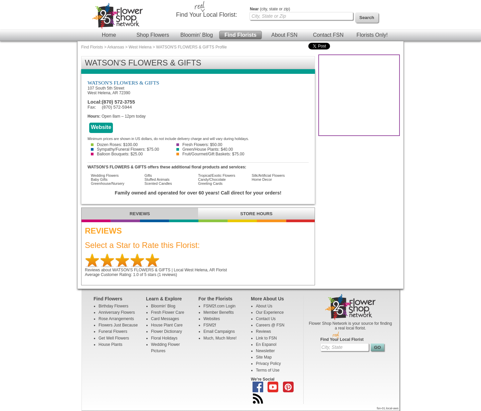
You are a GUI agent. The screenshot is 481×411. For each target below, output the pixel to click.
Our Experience (270, 312)
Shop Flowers (152, 35)
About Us (264, 306)
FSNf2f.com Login (219, 306)
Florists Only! (371, 35)
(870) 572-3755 (118, 102)
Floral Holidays (164, 338)
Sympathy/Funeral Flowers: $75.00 (125, 149)
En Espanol (266, 344)
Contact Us (266, 318)
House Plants (110, 344)
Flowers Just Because (118, 325)
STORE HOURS (256, 213)
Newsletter (265, 351)
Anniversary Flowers (117, 312)
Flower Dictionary (166, 331)
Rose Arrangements (116, 318)
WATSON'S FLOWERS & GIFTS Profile (191, 47)
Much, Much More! (219, 338)
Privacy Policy (268, 363)
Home (109, 35)
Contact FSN (328, 35)
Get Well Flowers (114, 338)
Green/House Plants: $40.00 (204, 149)
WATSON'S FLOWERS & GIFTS (123, 83)
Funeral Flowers (113, 331)
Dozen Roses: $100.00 (114, 144)
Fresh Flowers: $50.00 (199, 144)
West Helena (140, 47)
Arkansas (115, 47)
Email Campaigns (219, 331)
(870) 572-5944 (117, 107)
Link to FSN (266, 338)
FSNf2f (209, 325)
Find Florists (240, 35)
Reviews (263, 331)
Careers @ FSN (270, 325)
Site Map (264, 357)
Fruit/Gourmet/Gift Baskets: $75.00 (210, 154)
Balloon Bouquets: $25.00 (117, 154)
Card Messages (165, 318)
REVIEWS (140, 213)
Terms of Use (268, 370)
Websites (211, 318)
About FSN (284, 35)
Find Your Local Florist (342, 339)
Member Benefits (218, 312)
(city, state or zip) (270, 9)
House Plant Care (167, 325)
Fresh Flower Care (167, 312)
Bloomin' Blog (196, 35)
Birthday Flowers (113, 306)
